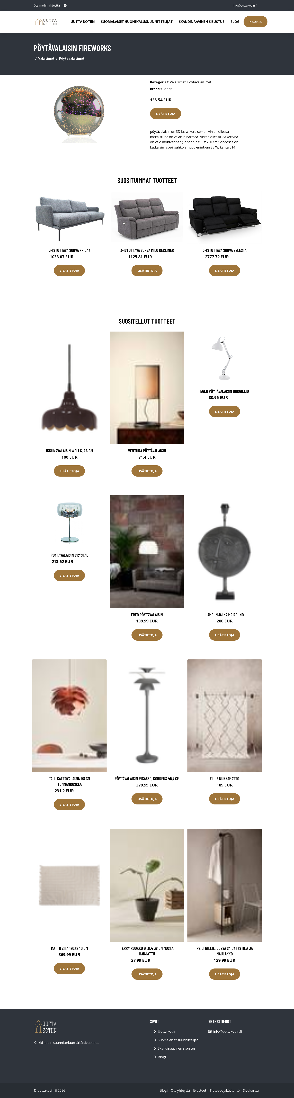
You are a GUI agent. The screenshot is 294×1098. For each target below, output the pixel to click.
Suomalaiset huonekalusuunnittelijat (137, 21)
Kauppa (255, 22)
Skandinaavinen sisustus (201, 21)
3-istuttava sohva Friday (69, 250)
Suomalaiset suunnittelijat (178, 1040)
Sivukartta (251, 1090)
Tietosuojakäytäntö (224, 1090)
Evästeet (199, 1090)
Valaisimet (46, 58)
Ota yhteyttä (180, 1090)
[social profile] (65, 5)
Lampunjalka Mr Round (224, 614)
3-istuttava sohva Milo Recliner (147, 250)
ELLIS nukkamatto (224, 778)
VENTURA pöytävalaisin (147, 450)
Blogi (236, 21)
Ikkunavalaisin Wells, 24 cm (69, 450)
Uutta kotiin (83, 21)
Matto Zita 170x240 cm (69, 948)
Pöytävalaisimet (72, 58)
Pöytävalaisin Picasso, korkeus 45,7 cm (147, 778)
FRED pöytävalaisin (147, 614)
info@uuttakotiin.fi (245, 5)
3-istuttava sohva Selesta (224, 250)
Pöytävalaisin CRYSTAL (69, 554)
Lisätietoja (165, 114)
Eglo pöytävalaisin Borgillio (224, 391)
